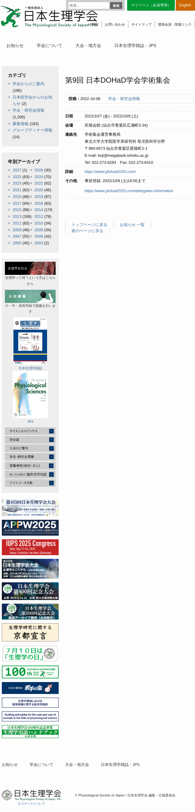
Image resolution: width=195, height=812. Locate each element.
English (185, 5)
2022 (39, 183)
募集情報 (20, 123)
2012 (39, 216)
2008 (39, 230)
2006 (39, 236)
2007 (17, 236)
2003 (39, 243)
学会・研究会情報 (124, 98)
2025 (17, 176)
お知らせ (15, 45)
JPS (30, 397)
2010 (39, 223)
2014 (39, 209)
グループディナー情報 (32, 130)
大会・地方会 (88, 45)
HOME (93, 24)
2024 (39, 176)
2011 (17, 223)
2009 (17, 230)
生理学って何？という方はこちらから (30, 274)
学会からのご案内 (28, 83)
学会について (49, 45)
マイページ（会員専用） (151, 5)
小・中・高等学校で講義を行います (30, 302)
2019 (17, 196)
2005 (17, 243)
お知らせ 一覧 (132, 224)
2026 (39, 170)
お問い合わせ (115, 24)
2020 (39, 190)
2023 (17, 183)
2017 (17, 203)
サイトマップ (141, 24)
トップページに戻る (89, 224)
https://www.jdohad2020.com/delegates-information (129, 191)
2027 (17, 170)
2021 (17, 190)
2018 (39, 196)
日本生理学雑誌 (30, 344)
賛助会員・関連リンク (175, 24)
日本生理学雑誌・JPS (135, 45)
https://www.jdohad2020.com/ (110, 171)
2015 (17, 209)
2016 (39, 203)
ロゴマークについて (31, 803)
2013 (17, 216)
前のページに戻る (87, 230)
